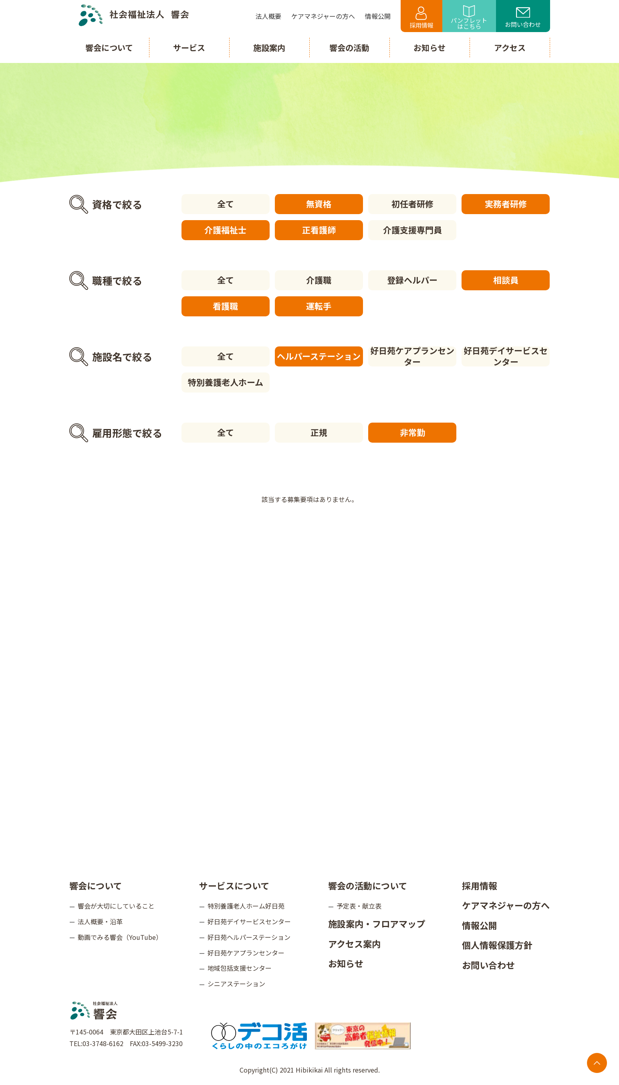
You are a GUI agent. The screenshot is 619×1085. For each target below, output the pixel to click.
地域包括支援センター (240, 968)
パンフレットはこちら (469, 17)
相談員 (505, 280)
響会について (95, 885)
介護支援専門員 (412, 230)
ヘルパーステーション (319, 356)
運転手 (318, 306)
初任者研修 (412, 204)
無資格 (318, 204)
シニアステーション (236, 983)
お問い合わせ (523, 18)
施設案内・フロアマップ (376, 923)
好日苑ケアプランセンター (412, 356)
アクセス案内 (354, 943)
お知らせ (345, 963)
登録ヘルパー (412, 280)
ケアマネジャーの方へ (506, 905)
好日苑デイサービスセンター (506, 356)
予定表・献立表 (359, 906)
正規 (319, 432)
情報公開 (479, 925)
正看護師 (319, 230)
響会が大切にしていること (116, 906)
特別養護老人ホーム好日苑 (246, 906)
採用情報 (421, 17)
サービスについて (234, 885)
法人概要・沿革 (100, 921)
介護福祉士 (225, 230)
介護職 (318, 280)
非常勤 (412, 432)
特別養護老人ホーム (225, 382)
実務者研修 (506, 204)
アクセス (510, 47)
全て (225, 204)
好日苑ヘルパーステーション (249, 937)
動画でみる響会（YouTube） (120, 937)
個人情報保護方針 (497, 944)
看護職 (225, 306)
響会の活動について (367, 885)
